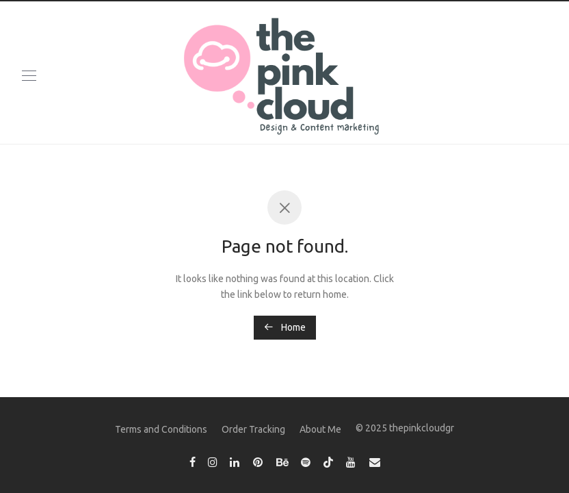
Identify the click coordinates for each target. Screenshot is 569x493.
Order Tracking (253, 429)
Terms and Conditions (161, 429)
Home (285, 327)
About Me (320, 429)
